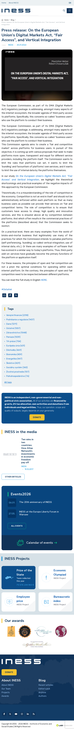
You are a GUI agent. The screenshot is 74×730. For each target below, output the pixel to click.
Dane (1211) (11, 324)
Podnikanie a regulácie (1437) (20, 319)
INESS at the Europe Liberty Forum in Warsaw (39, 513)
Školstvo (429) (13, 363)
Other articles (13, 477)
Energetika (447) (14, 359)
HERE (44, 280)
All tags (8, 382)
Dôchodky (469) (14, 350)
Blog (12, 20)
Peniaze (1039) (13, 337)
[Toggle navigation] (69, 10)
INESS (24, 466)
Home (5, 20)
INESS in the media (21, 432)
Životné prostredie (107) (17, 372)
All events (17, 526)
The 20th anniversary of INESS (35, 502)
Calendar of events (37, 543)
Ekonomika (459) (14, 354)
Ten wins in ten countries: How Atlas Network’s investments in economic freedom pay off (28, 451)
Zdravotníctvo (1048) (16, 332)
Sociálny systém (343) (17, 367)
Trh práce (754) (13, 341)
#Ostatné (7, 289)
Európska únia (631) (15, 345)
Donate (37, 417)
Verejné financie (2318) (17, 315)
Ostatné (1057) (13, 328)
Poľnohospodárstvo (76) (17, 376)
